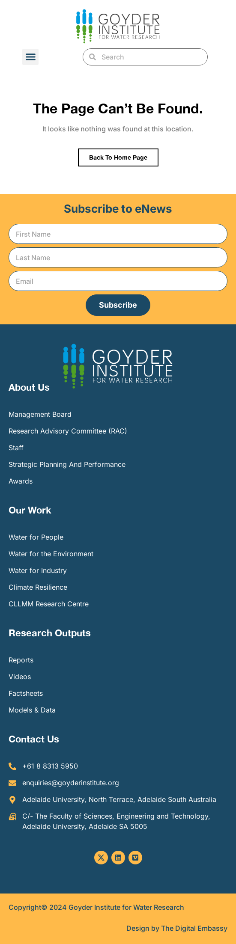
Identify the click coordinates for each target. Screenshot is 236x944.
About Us (29, 387)
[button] (30, 57)
